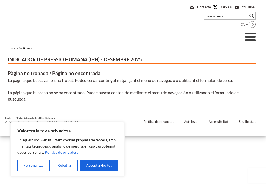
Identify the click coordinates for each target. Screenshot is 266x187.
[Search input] (226, 16)
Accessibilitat (218, 121)
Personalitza (33, 165)
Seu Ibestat (247, 121)
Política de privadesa (61, 152)
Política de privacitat (158, 121)
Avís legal (191, 121)
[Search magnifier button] (251, 15)
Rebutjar (65, 165)
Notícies (24, 48)
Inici (13, 48)
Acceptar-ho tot (99, 165)
